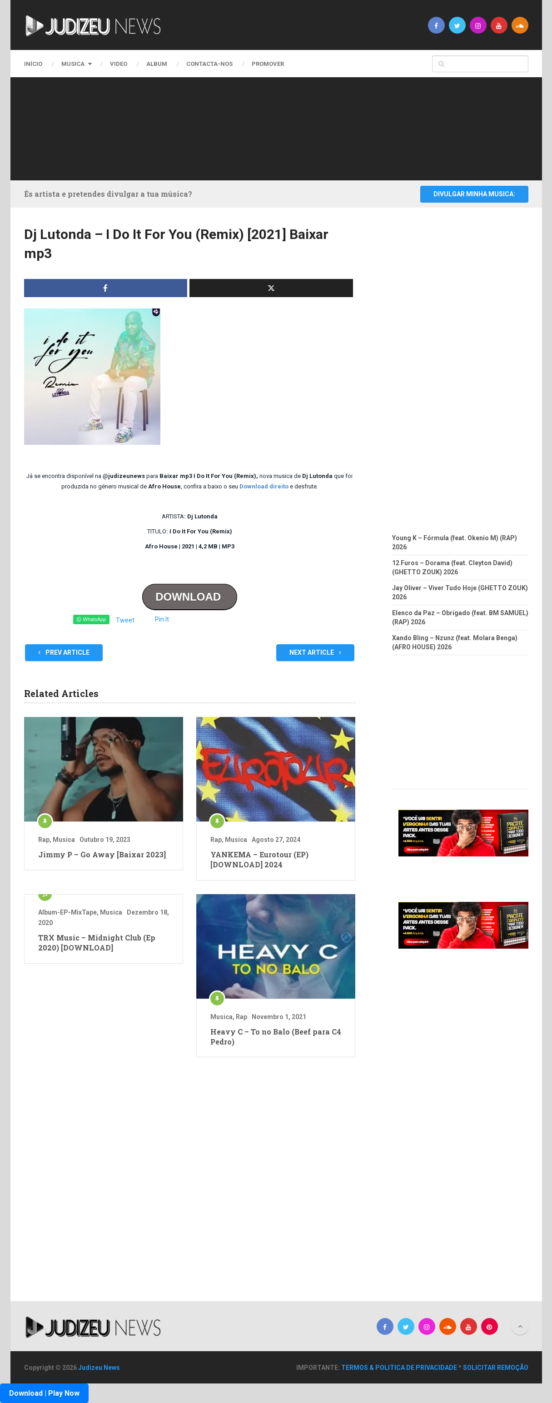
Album (156, 63)
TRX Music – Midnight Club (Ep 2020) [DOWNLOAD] (96, 942)
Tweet (125, 620)
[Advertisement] (274, 127)
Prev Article (64, 652)
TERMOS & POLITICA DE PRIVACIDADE (399, 1367)
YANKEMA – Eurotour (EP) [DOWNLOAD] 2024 (259, 859)
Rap (44, 839)
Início (33, 63)
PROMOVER (268, 63)
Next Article (315, 652)
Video (118, 63)
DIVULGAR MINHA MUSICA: (474, 194)
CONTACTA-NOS (209, 63)
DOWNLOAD (189, 597)
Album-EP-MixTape (67, 912)
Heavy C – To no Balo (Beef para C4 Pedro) (275, 1036)
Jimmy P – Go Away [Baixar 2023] (102, 854)
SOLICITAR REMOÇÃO (495, 1367)
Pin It (162, 619)
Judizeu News (99, 1367)
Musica (73, 63)
